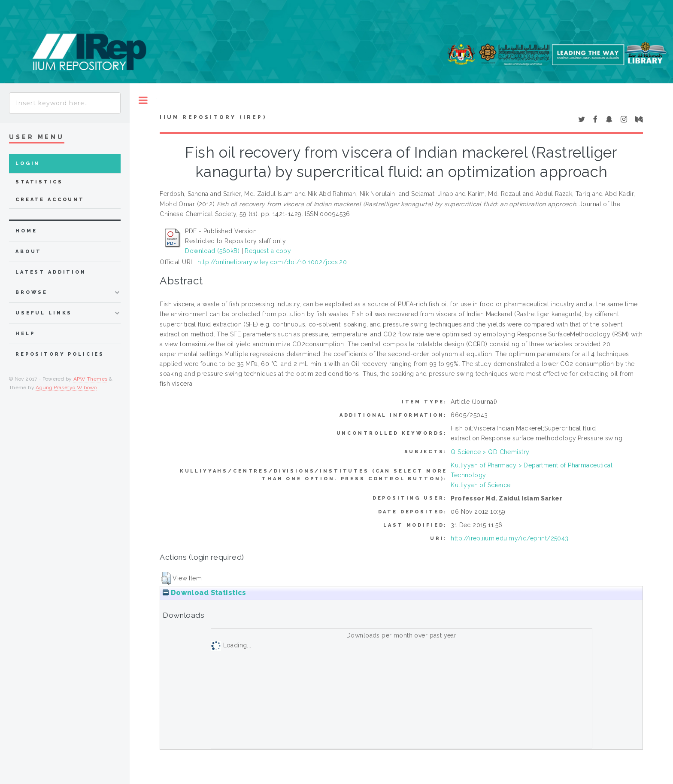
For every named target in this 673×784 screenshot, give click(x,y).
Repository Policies (59, 354)
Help (25, 333)
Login (27, 163)
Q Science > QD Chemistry (490, 451)
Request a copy (268, 250)
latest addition (50, 272)
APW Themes (90, 379)
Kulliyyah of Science (480, 485)
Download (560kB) (212, 250)
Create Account (50, 199)
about (28, 251)
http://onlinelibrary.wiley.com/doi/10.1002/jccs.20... (274, 262)
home (26, 231)
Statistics (39, 182)
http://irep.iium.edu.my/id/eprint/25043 (509, 538)
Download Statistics (204, 593)
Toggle (143, 100)
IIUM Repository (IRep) (213, 117)
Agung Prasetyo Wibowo (66, 387)
